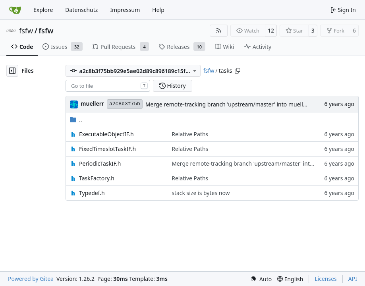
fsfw (26, 31)
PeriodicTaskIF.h (100, 163)
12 (271, 30)
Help (158, 10)
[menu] (261, 279)
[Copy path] (237, 70)
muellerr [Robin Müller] (92, 103)
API (352, 278)
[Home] (15, 10)
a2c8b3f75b (124, 104)
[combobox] (108, 86)
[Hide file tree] (12, 71)
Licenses (326, 278)
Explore (43, 10)
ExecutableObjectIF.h (106, 134)
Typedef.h (92, 193)
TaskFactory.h (96, 178)
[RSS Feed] (219, 31)
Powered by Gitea (31, 278)
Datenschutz (81, 10)
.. (76, 119)
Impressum (125, 10)
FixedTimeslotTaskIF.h (107, 149)
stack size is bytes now (201, 193)
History (172, 85)
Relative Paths (190, 134)
